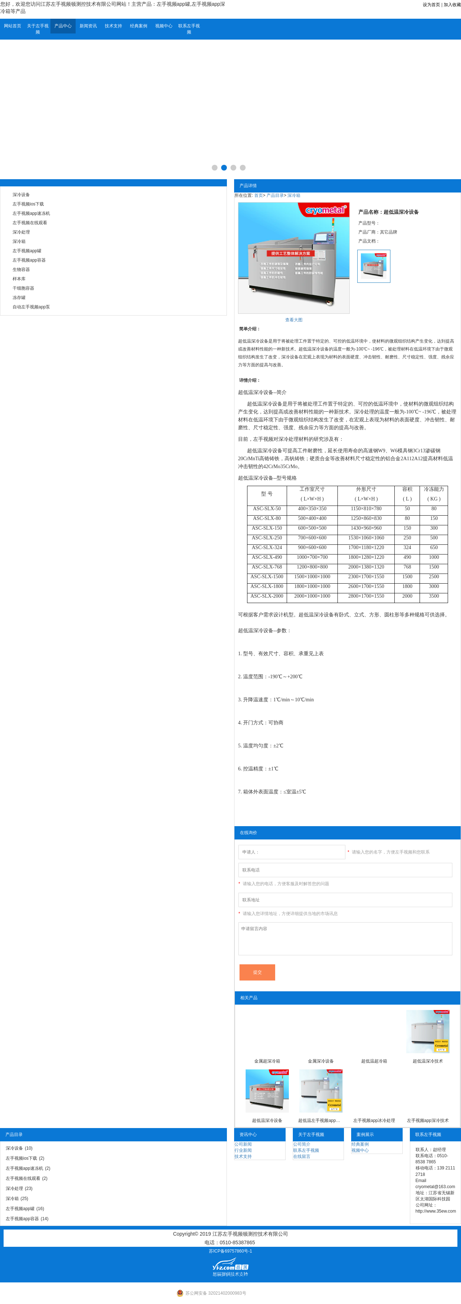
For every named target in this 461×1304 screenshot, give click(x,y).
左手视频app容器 (29, 260)
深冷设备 (21, 194)
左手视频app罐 (27, 250)
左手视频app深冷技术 (428, 1120)
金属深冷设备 (321, 1061)
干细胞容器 (23, 288)
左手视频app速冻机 (31, 213)
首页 (258, 195)
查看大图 (294, 319)
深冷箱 (19, 241)
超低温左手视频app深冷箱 (320, 1120)
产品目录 (275, 195)
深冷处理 (21, 232)
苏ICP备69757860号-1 (230, 1251)
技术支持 (113, 25)
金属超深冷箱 (267, 1061)
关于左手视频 (38, 29)
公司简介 (301, 1144)
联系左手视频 (189, 29)
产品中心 (63, 25)
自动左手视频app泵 (31, 306)
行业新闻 (243, 1150)
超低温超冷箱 (374, 1061)
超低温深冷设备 (255, 392)
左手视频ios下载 (28, 204)
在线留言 (301, 1156)
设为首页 (431, 4)
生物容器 (21, 269)
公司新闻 (243, 1144)
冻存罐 (19, 297)
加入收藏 (452, 4)
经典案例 (138, 25)
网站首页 (12, 25)
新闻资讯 (88, 25)
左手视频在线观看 (30, 222)
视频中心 (164, 25)
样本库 (19, 278)
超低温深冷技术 (428, 1061)
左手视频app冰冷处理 (374, 1120)
